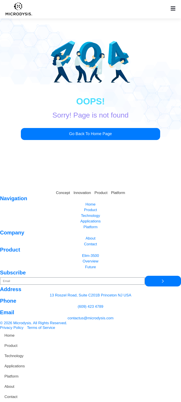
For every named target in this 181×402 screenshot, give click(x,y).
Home (9, 335)
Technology (14, 356)
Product (11, 346)
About (9, 386)
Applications (14, 366)
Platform (11, 376)
